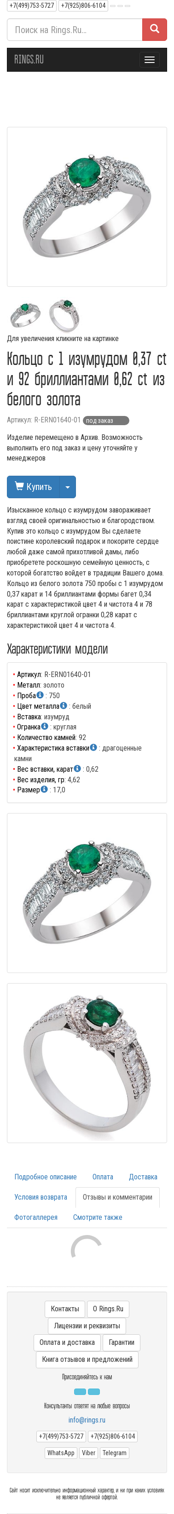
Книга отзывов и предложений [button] (87, 1359)
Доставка (143, 1176)
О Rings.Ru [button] (108, 1308)
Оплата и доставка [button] (67, 1342)
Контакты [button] (65, 1308)
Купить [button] (33, 486)
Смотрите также (97, 1217)
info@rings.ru (87, 1420)
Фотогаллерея (36, 1217)
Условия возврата (40, 1197)
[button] (113, 6)
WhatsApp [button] (61, 1453)
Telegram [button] (115, 1453)
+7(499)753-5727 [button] (32, 5)
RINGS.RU (29, 59)
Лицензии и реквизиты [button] (87, 1325)
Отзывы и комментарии (117, 1197)
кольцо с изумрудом (76, 510)
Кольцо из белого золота (45, 583)
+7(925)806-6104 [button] (83, 5)
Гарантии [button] (121, 1342)
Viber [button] (88, 1453)
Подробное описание (45, 1176)
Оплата (103, 1176)
